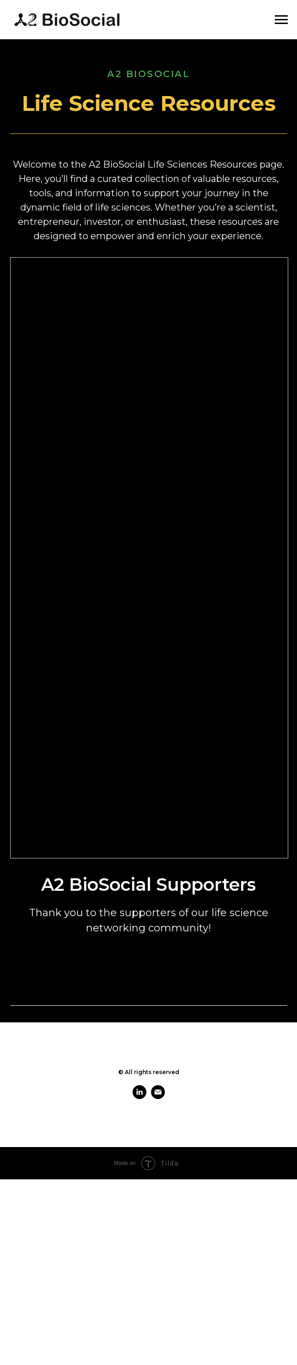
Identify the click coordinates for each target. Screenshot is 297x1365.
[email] (158, 1096)
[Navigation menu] (281, 19)
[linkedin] (139, 1096)
